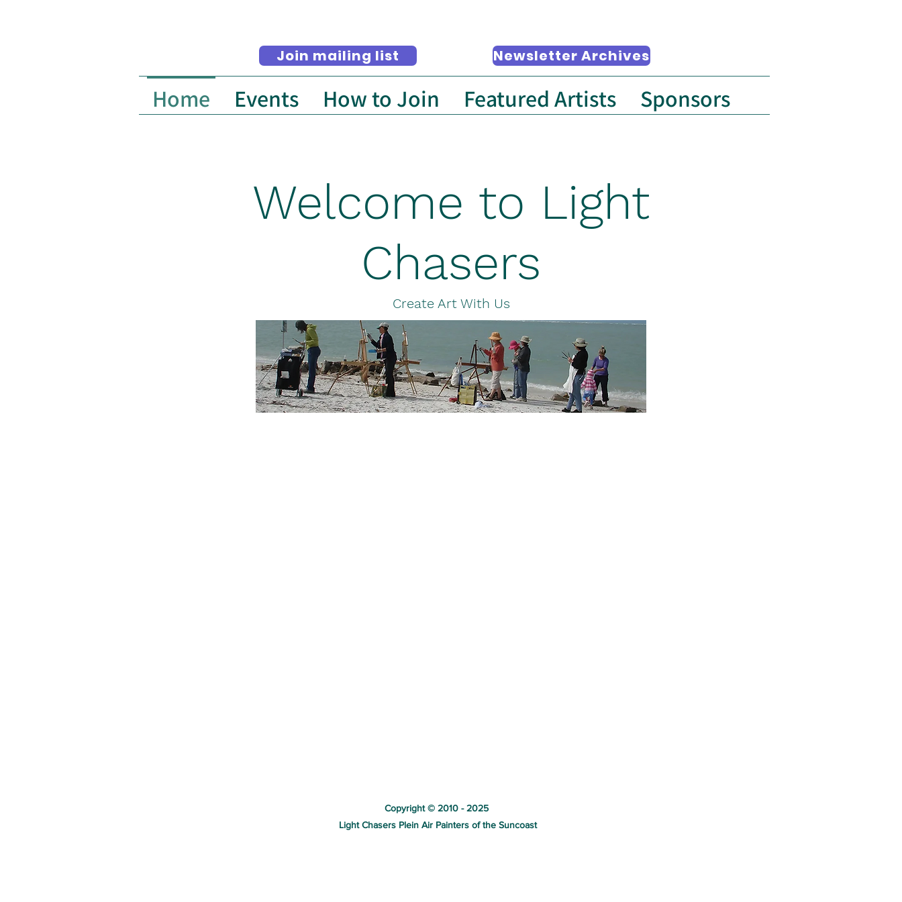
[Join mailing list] (338, 56)
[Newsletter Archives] (571, 56)
